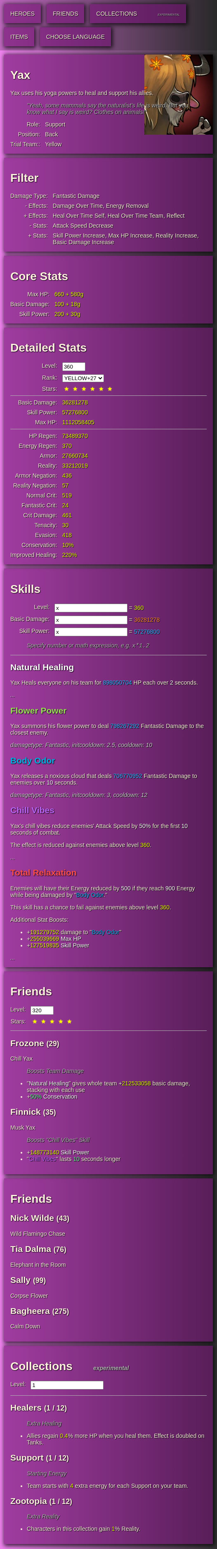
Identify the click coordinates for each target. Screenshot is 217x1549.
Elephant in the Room (38, 1265)
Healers (26, 1408)
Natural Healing (42, 668)
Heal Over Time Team (135, 215)
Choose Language (75, 36)
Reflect (176, 215)
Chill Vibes (32, 811)
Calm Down (25, 1327)
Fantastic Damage (76, 196)
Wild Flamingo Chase (37, 1234)
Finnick (25, 1112)
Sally (20, 1280)
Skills (25, 589)
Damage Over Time (78, 205)
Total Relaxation (43, 873)
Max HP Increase (130, 235)
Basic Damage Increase (83, 242)
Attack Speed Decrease (83, 225)
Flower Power (38, 711)
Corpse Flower (29, 1296)
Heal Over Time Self (78, 215)
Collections (41, 1367)
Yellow (53, 144)
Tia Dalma (30, 1249)
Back (51, 134)
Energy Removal (127, 205)
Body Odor (32, 761)
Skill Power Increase (79, 235)
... (12, 695)
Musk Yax (22, 1128)
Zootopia (28, 1501)
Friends (31, 992)
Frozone (27, 1044)
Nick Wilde (32, 1218)
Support (55, 124)
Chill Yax (21, 1059)
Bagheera (30, 1311)
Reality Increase (176, 235)
